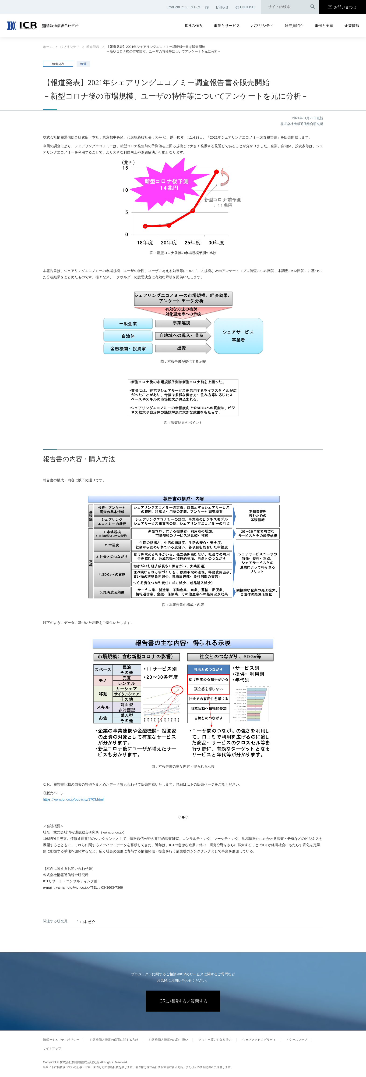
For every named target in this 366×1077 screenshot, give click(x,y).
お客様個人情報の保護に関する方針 (114, 1039)
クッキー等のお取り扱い (215, 1039)
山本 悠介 (87, 921)
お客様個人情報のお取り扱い (168, 1039)
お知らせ (222, 7)
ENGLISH (245, 7)
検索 (312, 6)
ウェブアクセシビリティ (259, 1039)
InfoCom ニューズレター (188, 7)
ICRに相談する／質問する (183, 1001)
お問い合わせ (342, 7)
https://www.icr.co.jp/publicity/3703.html (73, 799)
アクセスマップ (296, 1039)
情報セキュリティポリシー (61, 1039)
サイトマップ (52, 1048)
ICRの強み (194, 26)
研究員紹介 (294, 26)
